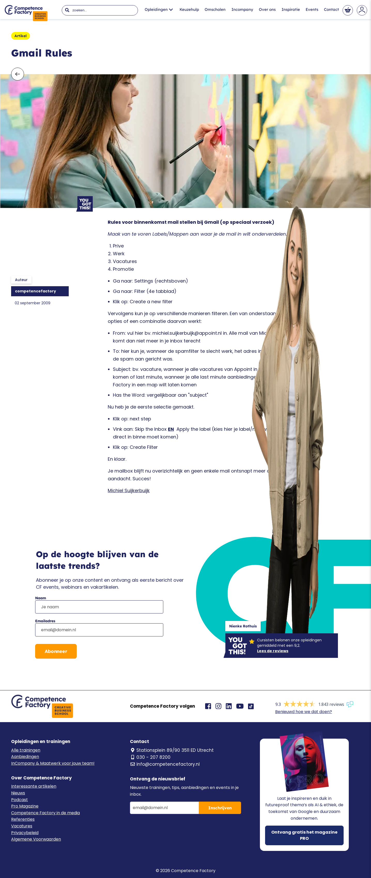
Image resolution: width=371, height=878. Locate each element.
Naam (40, 598)
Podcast (19, 800)
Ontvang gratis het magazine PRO (304, 835)
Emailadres (45, 621)
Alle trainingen (25, 750)
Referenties (23, 819)
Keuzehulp (189, 9)
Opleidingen (159, 9)
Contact (331, 9)
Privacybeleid (24, 833)
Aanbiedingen (25, 757)
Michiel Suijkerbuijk (129, 490)
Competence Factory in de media (45, 813)
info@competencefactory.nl (165, 764)
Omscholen (215, 9)
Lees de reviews (272, 650)
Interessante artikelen (33, 786)
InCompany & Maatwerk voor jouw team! (53, 763)
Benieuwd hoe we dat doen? (303, 712)
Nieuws (18, 793)
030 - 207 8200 (150, 757)
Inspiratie (291, 9)
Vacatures (21, 826)
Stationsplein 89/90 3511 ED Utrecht (172, 750)
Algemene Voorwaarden (36, 839)
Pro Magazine (24, 806)
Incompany (242, 9)
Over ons (267, 9)
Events (312, 9)
